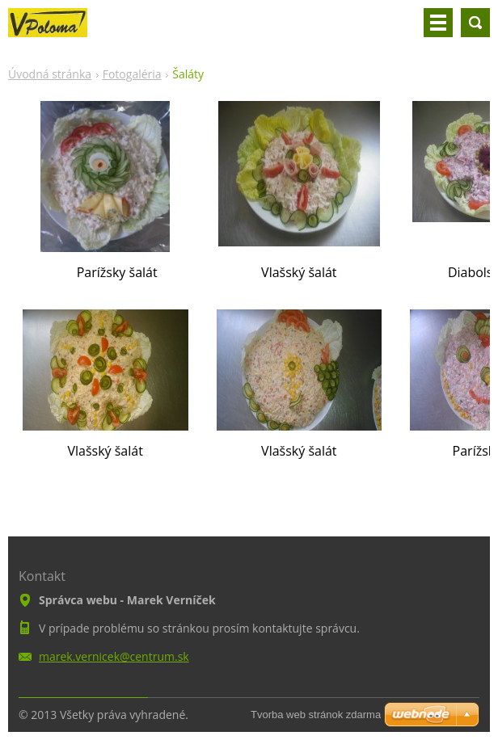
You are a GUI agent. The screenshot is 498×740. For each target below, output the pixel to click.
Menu (438, 22)
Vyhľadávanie (475, 22)
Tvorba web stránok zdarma (316, 714)
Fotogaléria (132, 74)
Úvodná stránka (49, 74)
